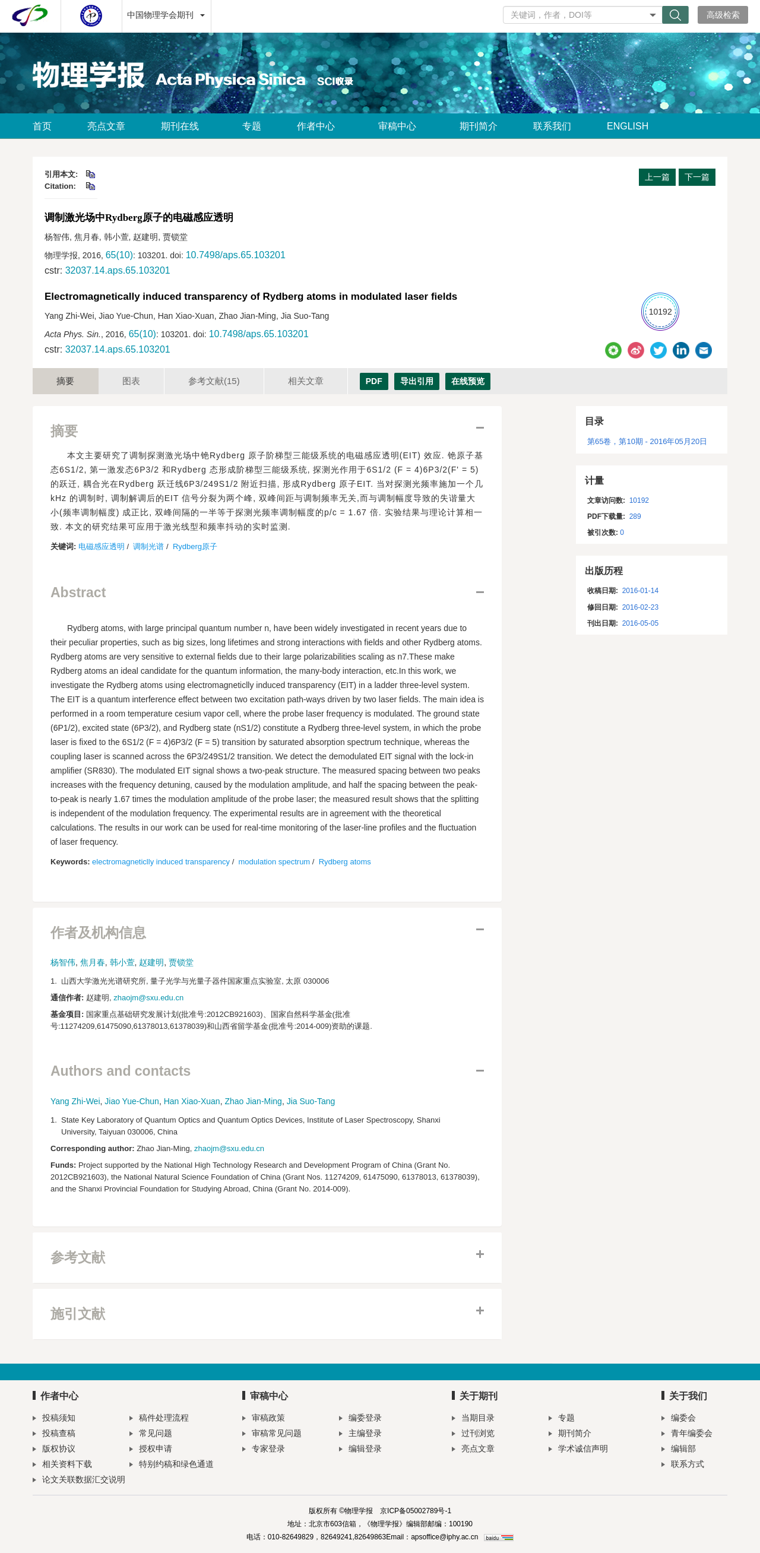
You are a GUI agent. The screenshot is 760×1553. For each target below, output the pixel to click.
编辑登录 (360, 1450)
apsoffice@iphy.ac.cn (444, 1537)
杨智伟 (62, 962)
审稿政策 (263, 1419)
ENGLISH (627, 126)
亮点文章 (106, 126)
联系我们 (552, 126)
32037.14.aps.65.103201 (117, 270)
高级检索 (723, 15)
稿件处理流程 (159, 1419)
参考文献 (214, 381)
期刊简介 (479, 126)
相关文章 (306, 381)
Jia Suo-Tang (311, 1101)
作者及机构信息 (98, 933)
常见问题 (150, 1434)
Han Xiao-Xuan (192, 1101)
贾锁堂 (181, 962)
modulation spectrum (275, 861)
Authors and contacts (120, 1071)
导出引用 (416, 381)
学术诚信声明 (578, 1450)
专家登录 (263, 1450)
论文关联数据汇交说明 (79, 1481)
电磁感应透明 (101, 546)
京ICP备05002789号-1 (415, 1511)
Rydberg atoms (345, 861)
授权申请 (150, 1450)
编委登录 (360, 1419)
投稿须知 (54, 1419)
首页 (42, 126)
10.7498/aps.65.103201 (236, 255)
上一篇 (657, 177)
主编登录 (360, 1434)
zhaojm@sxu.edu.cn (148, 997)
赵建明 (151, 962)
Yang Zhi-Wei (75, 1101)
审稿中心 (401, 126)
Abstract (78, 592)
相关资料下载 (62, 1465)
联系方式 (682, 1465)
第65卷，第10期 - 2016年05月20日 (647, 441)
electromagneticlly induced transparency (161, 861)
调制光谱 (148, 546)
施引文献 (77, 1314)
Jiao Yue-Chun (131, 1101)
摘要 (65, 381)
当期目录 (473, 1419)
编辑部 (678, 1450)
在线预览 (467, 381)
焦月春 (92, 962)
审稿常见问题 (272, 1434)
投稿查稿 (54, 1434)
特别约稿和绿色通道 (171, 1465)
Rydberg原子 (195, 546)
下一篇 (697, 177)
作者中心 (320, 126)
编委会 (678, 1419)
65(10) (119, 255)
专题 (251, 126)
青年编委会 (686, 1434)
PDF (374, 381)
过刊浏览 (473, 1434)
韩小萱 (122, 962)
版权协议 (54, 1450)
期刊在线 (184, 126)
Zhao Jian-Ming (253, 1101)
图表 (131, 381)
